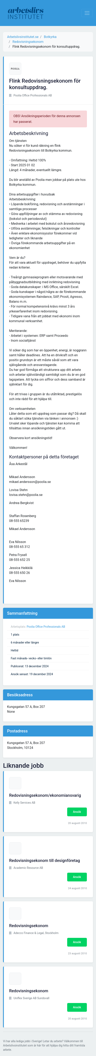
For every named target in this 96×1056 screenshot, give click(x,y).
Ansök (77, 811)
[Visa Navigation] (87, 13)
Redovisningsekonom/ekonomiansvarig (45, 795)
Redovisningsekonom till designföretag (44, 860)
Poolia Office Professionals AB (46, 626)
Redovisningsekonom (28, 925)
